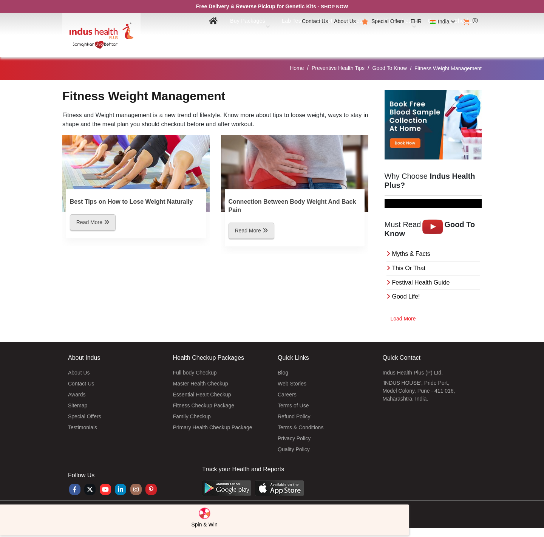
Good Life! (406, 296)
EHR (416, 21)
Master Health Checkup (200, 384)
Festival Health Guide (421, 282)
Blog (283, 373)
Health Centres (387, 38)
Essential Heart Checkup (202, 395)
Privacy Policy (294, 438)
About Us (345, 21)
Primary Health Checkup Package (212, 427)
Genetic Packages (329, 38)
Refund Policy (294, 416)
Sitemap (77, 405)
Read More (92, 222)
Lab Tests (280, 38)
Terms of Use (293, 405)
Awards (76, 395)
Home (297, 68)
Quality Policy (294, 449)
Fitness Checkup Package (204, 405)
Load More (403, 319)
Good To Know (389, 68)
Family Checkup (192, 416)
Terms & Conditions (300, 427)
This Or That (409, 268)
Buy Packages (235, 38)
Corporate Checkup (449, 38)
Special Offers (388, 21)
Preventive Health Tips (338, 68)
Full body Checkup (195, 373)
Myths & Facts (411, 254)
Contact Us (315, 21)
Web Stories (292, 384)
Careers (287, 395)
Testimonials (82, 427)
